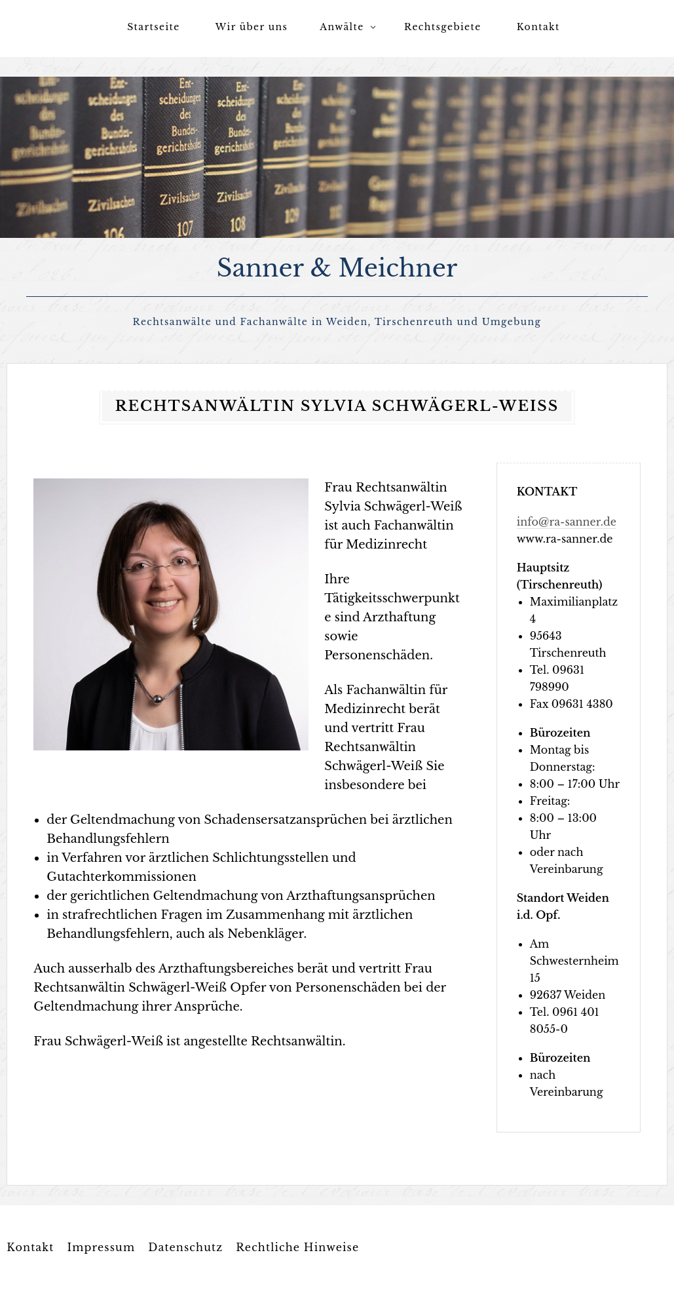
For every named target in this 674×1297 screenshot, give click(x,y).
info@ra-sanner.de (566, 519)
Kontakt (538, 27)
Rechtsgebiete (442, 27)
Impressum (101, 1245)
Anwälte (342, 27)
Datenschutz (185, 1245)
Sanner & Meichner (337, 267)
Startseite (153, 27)
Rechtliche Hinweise (297, 1245)
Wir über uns (251, 27)
